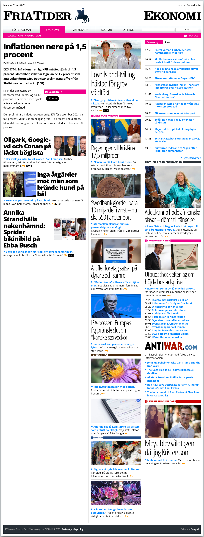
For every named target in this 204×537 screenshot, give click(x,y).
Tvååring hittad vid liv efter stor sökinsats (174, 121)
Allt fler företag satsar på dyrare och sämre (114, 271)
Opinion (128, 30)
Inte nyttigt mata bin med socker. (114, 386)
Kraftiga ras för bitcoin (165, 313)
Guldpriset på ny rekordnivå (169, 310)
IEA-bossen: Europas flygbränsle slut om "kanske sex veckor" (111, 330)
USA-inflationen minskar (167, 337)
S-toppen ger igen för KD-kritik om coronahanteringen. (39, 251)
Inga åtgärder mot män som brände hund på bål (60, 184)
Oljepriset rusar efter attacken (170, 320)
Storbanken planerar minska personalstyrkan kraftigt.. (110, 225)
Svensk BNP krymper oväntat (170, 323)
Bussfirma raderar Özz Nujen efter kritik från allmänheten (176, 149)
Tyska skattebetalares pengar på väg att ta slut (177, 140)
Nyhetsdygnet (192, 158)
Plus (167, 42)
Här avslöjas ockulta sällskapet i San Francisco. (34, 159)
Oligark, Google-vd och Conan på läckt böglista (27, 146)
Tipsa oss (192, 35)
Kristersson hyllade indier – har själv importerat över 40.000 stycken (177, 86)
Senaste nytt (155, 42)
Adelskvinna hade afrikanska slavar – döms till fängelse (177, 70)
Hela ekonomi (14, 35)
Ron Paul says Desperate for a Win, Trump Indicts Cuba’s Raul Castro (173, 386)
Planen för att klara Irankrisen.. (112, 162)
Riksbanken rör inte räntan (168, 316)
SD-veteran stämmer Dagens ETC (175, 78)
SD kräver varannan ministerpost (175, 113)
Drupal (195, 529)
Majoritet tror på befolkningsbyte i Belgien (176, 130)
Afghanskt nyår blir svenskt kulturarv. (116, 469)
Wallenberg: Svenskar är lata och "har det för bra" (175, 96)
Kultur (106, 30)
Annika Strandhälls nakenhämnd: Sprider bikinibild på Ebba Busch (24, 228)
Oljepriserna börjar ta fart (167, 306)
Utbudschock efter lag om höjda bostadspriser (170, 277)
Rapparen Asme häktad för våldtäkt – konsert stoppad (177, 105)
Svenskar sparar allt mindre (169, 327)
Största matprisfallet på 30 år (170, 300)
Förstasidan (21, 30)
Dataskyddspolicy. (73, 529)
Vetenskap (80, 30)
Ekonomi (52, 30)
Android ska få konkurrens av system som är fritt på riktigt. (115, 428)
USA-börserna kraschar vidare (170, 333)
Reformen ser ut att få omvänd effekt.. (171, 288)
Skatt (39, 35)
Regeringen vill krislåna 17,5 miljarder (113, 151)
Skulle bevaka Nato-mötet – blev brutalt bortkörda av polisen (175, 61)
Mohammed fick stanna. (162, 460)
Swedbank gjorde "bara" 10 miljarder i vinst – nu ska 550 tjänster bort (115, 210)
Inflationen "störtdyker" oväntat (172, 303)
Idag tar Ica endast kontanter (170, 330)
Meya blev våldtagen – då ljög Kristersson (172, 447)
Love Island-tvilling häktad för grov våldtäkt (112, 83)
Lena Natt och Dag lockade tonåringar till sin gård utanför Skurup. (171, 228)
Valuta (29, 35)
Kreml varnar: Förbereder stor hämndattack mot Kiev (173, 51)
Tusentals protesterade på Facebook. (28, 200)
